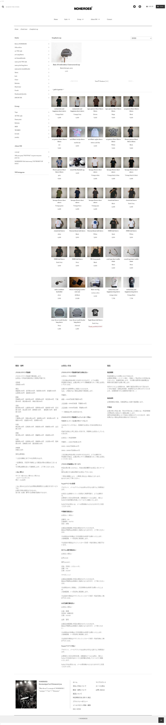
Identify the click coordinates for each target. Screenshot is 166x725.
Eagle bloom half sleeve (95, 320)
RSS (74, 709)
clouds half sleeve (113, 200)
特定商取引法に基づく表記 (82, 698)
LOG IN (151, 6)
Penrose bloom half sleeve (77, 231)
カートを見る (100, 686)
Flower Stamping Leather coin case (77, 291)
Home (56, 19)
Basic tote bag (95, 290)
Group (80, 19)
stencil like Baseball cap (77, 170)
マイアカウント (101, 682)
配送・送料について (79, 690)
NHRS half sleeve (113, 231)
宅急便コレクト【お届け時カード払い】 (74, 421)
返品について (77, 694)
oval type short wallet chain (113, 260)
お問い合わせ (100, 690)
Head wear (24, 29)
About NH (95, 19)
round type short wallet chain (131, 260)
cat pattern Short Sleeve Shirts (131, 110)
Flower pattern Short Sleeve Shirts (131, 140)
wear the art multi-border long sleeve (59, 321)
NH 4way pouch (95, 259)
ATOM (79, 709)
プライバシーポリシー (80, 701)
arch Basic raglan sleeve (95, 139)
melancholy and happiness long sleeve (113, 291)
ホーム (75, 682)
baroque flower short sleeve (95, 171)
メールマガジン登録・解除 (82, 705)
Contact (109, 19)
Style (67, 19)
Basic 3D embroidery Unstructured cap (66, 65)
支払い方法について (79, 686)
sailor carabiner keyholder (59, 291)
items (160, 6)
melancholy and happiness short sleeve (59, 110)
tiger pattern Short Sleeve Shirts (95, 110)
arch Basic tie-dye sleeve (77, 139)
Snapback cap (34, 29)
